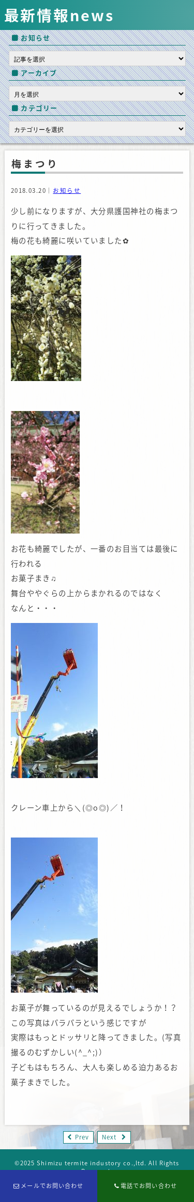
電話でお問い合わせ (145, 1185)
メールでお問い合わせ (48, 1185)
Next (109, 1137)
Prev (82, 1137)
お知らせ (67, 190)
